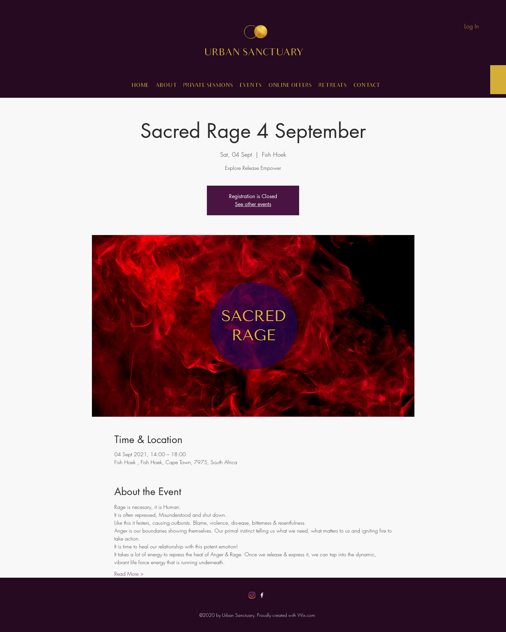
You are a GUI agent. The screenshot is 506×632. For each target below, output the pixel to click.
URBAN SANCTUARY (258, 53)
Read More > (129, 573)
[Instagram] (252, 595)
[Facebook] (262, 595)
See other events (253, 204)
